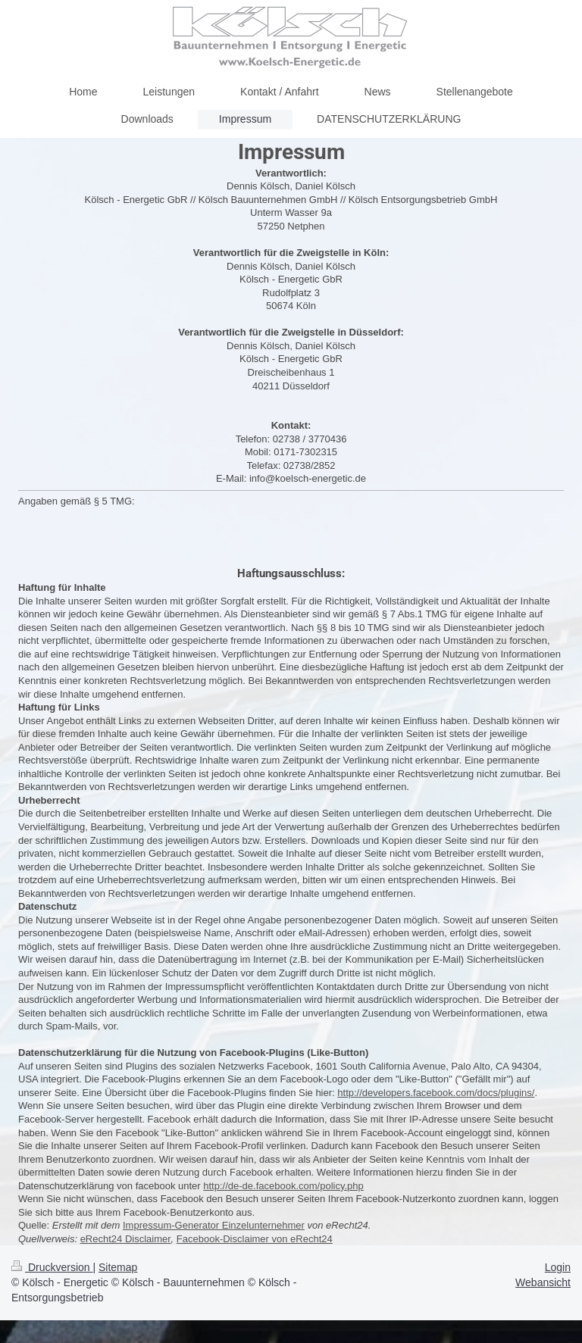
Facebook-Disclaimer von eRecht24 (255, 1239)
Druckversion (51, 1267)
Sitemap (118, 1267)
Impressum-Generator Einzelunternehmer (214, 1225)
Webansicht (543, 1282)
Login (558, 1267)
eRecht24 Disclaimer (125, 1239)
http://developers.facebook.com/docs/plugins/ (435, 1092)
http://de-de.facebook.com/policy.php (283, 1186)
